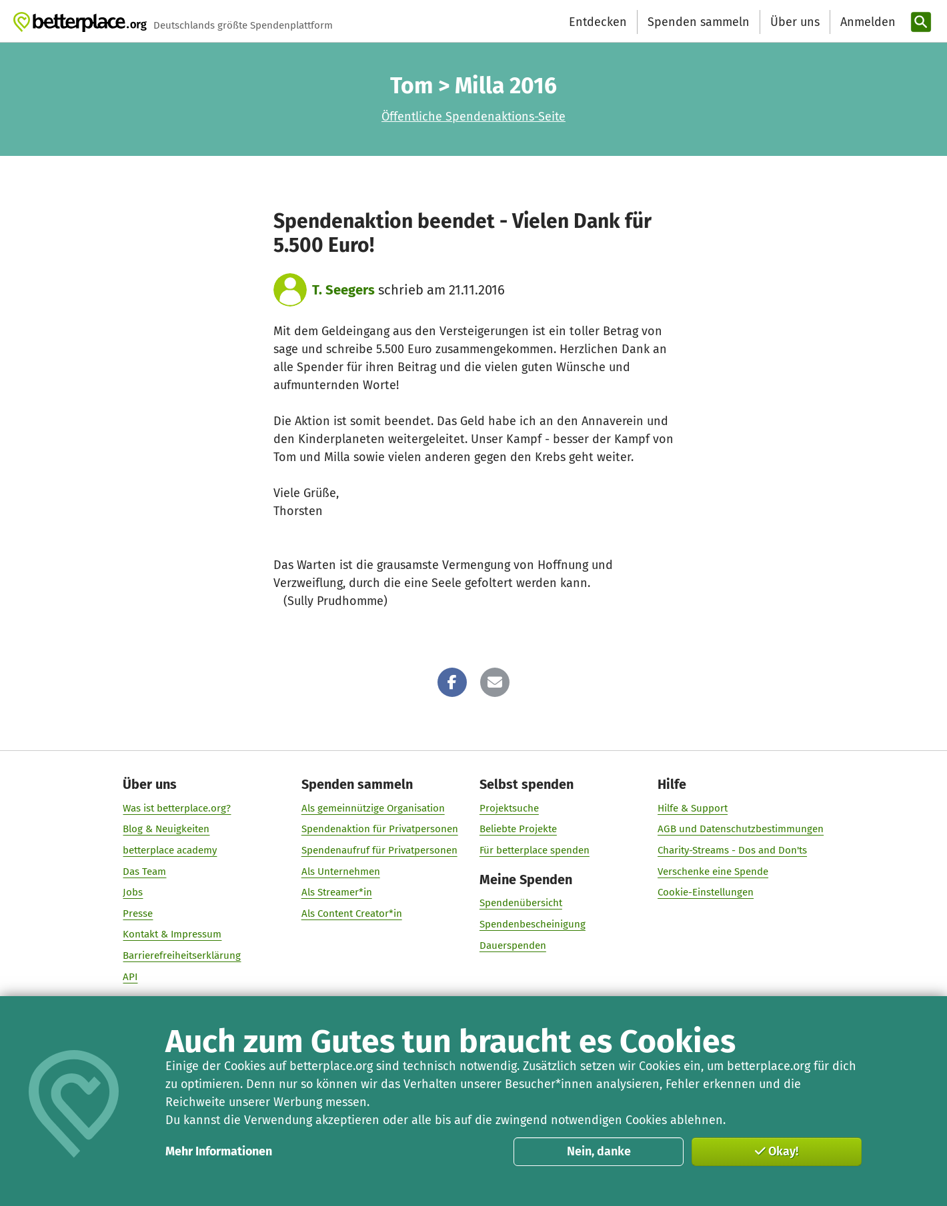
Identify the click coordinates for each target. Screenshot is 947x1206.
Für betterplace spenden (535, 850)
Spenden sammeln (699, 22)
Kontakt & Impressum (172, 934)
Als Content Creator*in (351, 913)
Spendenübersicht (521, 903)
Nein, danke (599, 1151)
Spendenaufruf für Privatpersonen (379, 850)
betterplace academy (170, 850)
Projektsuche (509, 808)
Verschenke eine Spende (713, 872)
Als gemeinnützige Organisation (373, 808)
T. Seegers (343, 290)
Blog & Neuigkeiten (166, 829)
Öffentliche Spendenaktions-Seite (473, 116)
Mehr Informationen (218, 1151)
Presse (138, 913)
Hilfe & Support (693, 808)
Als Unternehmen (340, 872)
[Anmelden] (866, 22)
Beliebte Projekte (518, 829)
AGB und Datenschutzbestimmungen (741, 829)
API (130, 977)
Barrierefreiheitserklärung (182, 955)
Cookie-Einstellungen (706, 892)
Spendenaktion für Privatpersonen (379, 829)
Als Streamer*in (336, 892)
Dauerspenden (513, 945)
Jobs (133, 892)
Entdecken (598, 22)
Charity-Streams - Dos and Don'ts (732, 850)
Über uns (795, 22)
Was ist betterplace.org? (177, 808)
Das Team (145, 872)
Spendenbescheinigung (533, 924)
